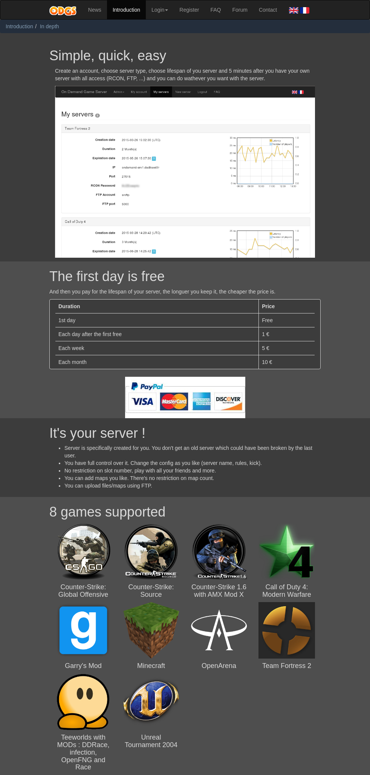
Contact (268, 10)
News (94, 10)
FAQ (215, 10)
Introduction (126, 10)
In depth (49, 26)
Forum (239, 10)
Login (159, 10)
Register (189, 10)
